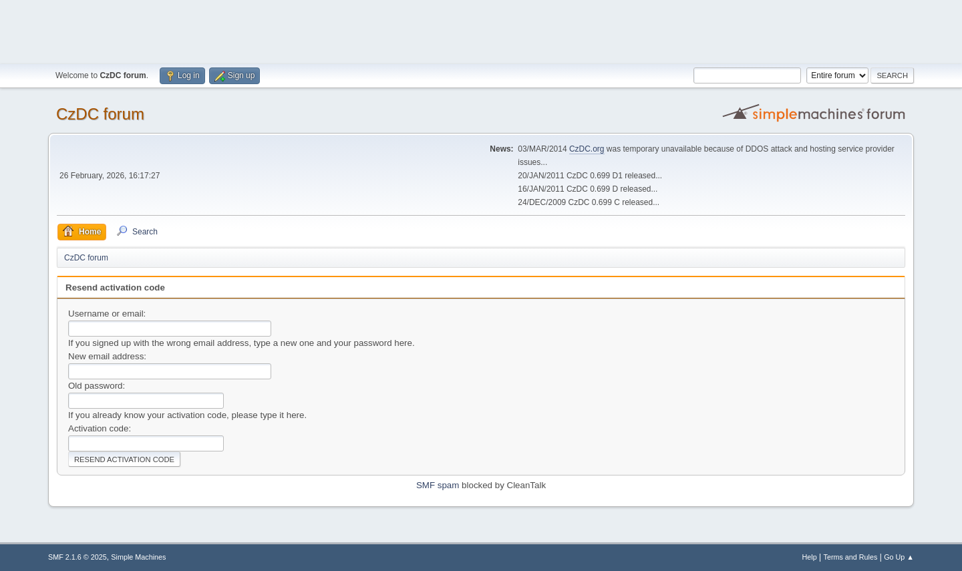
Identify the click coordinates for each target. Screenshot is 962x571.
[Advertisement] (481, 30)
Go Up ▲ (899, 557)
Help (809, 557)
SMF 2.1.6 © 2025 (77, 557)
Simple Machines (138, 557)
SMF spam (437, 485)
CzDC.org (587, 149)
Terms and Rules (851, 557)
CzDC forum (100, 114)
